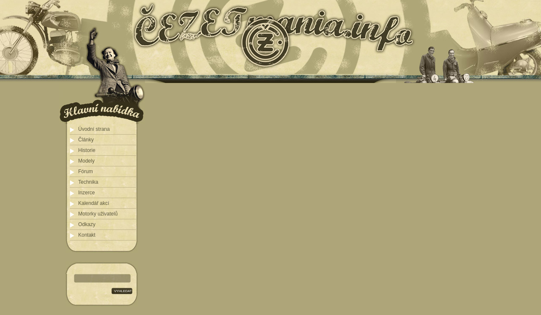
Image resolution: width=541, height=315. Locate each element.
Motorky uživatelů (97, 214)
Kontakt (87, 235)
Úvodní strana (94, 129)
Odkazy (87, 224)
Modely (86, 161)
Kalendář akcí (93, 203)
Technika (88, 182)
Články (86, 140)
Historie (87, 150)
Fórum (85, 171)
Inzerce (86, 193)
